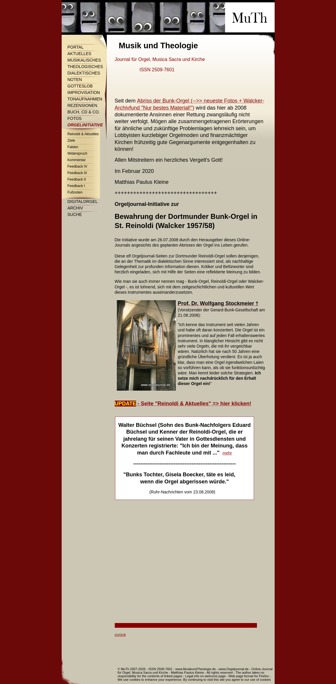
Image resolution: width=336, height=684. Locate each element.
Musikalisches (84, 60)
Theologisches (85, 66)
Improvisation (84, 92)
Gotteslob (80, 86)
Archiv (75, 208)
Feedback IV (77, 166)
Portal (76, 47)
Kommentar (77, 160)
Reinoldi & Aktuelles (83, 134)
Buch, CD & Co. (84, 112)
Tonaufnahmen (85, 99)
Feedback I (76, 186)
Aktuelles (79, 53)
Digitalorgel (83, 201)
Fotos (75, 118)
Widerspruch (77, 153)
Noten (75, 79)
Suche (75, 214)
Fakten (73, 147)
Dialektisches (84, 73)
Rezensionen (82, 105)
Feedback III (77, 173)
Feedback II (77, 179)
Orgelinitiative (85, 125)
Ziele (71, 140)
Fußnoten (75, 192)
